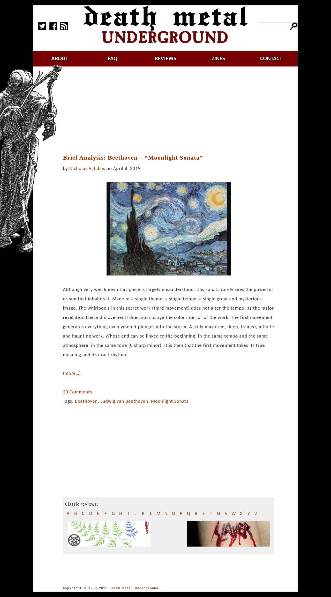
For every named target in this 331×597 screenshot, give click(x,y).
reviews (165, 58)
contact (271, 58)
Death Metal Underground (134, 588)
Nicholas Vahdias (87, 168)
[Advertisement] (172, 110)
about (59, 58)
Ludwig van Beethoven (124, 401)
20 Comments (77, 392)
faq (112, 58)
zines (218, 58)
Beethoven (86, 401)
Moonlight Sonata (170, 401)
